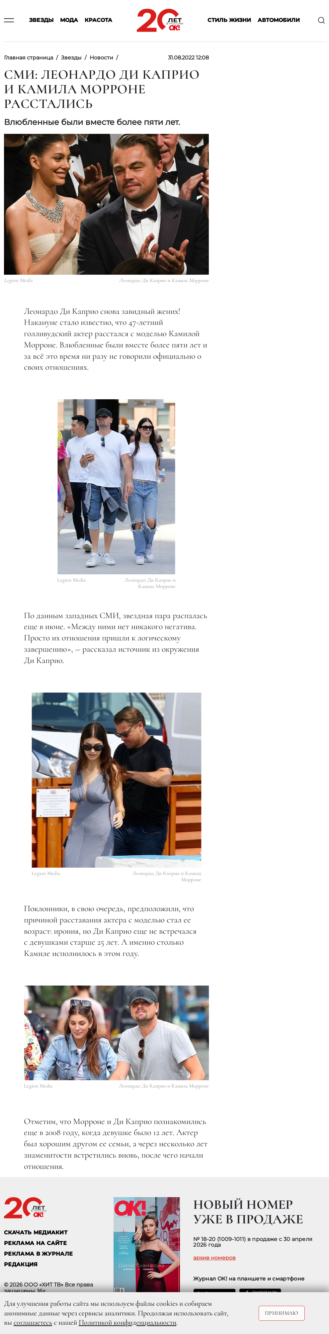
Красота (98, 20)
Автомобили (279, 20)
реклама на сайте (35, 1243)
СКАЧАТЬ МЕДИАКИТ (35, 1232)
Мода (69, 20)
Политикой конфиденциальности (127, 1322)
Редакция (21, 1264)
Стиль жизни (229, 20)
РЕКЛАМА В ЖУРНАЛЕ (38, 1254)
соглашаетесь (33, 1322)
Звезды (41, 20)
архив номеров (214, 1258)
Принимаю (281, 1313)
